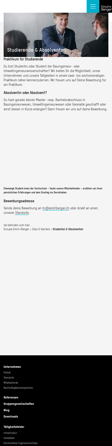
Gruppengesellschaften (19, 404)
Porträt (7, 372)
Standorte (22, 213)
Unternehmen (12, 367)
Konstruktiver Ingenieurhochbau (21, 443)
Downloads (11, 416)
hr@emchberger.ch (55, 208)
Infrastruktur (10, 432)
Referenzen (11, 397)
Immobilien (9, 438)
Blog (6, 410)
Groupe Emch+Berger (16, 229)
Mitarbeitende (11, 382)
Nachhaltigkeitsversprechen (18, 387)
